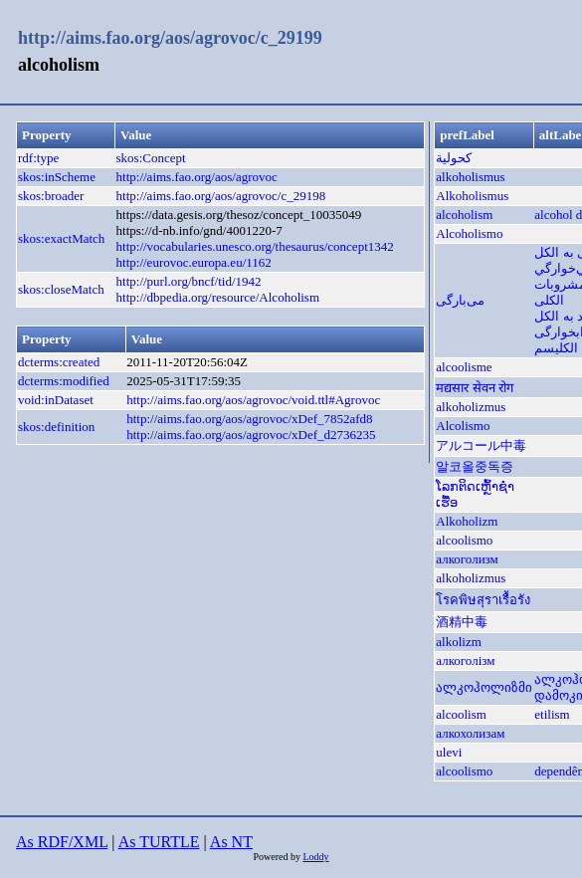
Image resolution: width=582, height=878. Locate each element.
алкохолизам (470, 733)
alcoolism (461, 714)
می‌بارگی (460, 300)
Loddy (315, 856)
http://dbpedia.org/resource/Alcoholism (217, 297)
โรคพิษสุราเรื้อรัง (483, 599)
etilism (551, 714)
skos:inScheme (57, 176)
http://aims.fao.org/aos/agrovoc (197, 176)
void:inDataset (56, 399)
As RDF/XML (61, 841)
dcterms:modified (63, 380)
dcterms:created (58, 361)
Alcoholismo (469, 233)
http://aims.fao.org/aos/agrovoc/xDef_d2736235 (250, 434)
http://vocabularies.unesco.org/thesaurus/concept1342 (255, 246)
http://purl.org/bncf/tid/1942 (189, 281)
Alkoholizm (466, 521)
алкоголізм (465, 660)
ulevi (449, 752)
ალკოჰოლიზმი (484, 687)
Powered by (277, 856)
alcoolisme (463, 366)
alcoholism (464, 214)
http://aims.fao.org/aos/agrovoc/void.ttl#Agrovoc (253, 399)
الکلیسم (556, 347)
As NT (231, 841)
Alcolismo (462, 425)
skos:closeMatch (61, 289)
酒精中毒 (461, 621)
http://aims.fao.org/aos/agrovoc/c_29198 (221, 195)
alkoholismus (470, 176)
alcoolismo (464, 540)
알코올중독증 (474, 466)
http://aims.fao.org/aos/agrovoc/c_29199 (170, 38)
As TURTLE (159, 841)
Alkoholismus (472, 195)
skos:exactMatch (61, 238)
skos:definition (56, 426)
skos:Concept (151, 157)
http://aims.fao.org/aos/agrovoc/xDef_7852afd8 (249, 418)
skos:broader (51, 195)
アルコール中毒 (481, 445)
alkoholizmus (470, 406)
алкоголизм (467, 558)
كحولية (454, 157)
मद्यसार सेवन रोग (474, 387)
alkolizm (459, 641)
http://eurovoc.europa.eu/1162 (194, 262)
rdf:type (38, 157)
